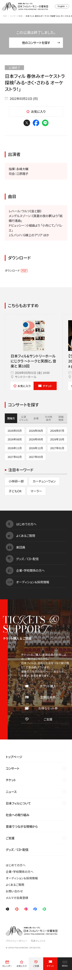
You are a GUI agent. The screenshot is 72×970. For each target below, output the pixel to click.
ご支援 (10, 838)
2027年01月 (57, 448)
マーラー (36, 491)
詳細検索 (61, 418)
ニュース (11, 791)
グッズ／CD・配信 (17, 849)
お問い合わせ (14, 891)
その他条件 (48, 418)
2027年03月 (36, 457)
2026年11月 (15, 448)
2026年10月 (57, 439)
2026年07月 (57, 431)
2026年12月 (36, 448)
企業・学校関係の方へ (19, 871)
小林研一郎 (16, 481)
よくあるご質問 (15, 885)
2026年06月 (36, 431)
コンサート (12, 768)
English (61, 6)
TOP (5, 16)
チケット (45, 386)
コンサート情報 (16, 16)
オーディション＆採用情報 (22, 878)
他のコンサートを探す (41, 42)
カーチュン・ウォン (44, 481)
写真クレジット (38, 940)
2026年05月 (15, 431)
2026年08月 (15, 439)
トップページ (14, 756)
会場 (36, 418)
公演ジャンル (23, 418)
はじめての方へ (16, 865)
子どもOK (15, 491)
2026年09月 (36, 439)
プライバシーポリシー (16, 940)
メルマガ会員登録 (17, 898)
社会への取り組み (17, 815)
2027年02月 (15, 457)
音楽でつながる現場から (22, 826)
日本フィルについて (18, 803)
